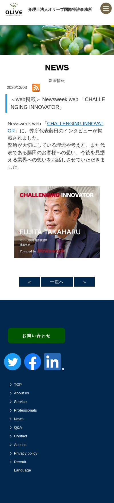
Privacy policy (25, 453)
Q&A (18, 427)
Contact (20, 436)
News (18, 419)
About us (21, 393)
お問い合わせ (36, 335)
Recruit (20, 462)
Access (20, 445)
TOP (18, 384)
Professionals (25, 410)
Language (22, 470)
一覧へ (57, 281)
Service (20, 402)
